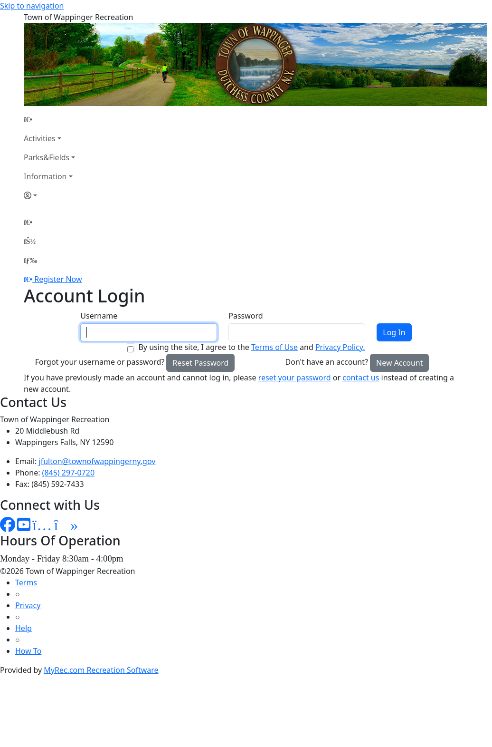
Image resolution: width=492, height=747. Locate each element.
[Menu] (30, 260)
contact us (360, 377)
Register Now (58, 279)
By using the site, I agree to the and (251, 347)
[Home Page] (49, 119)
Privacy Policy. (340, 347)
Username (98, 315)
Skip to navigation (32, 5)
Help (23, 628)
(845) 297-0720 (68, 472)
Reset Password (200, 363)
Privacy (27, 605)
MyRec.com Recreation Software (101, 670)
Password (245, 315)
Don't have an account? (326, 362)
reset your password (294, 377)
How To (28, 651)
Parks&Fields (46, 157)
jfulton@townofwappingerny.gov (97, 461)
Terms (26, 582)
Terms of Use (274, 347)
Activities (40, 138)
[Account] (49, 195)
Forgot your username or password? (100, 362)
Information (45, 176)
